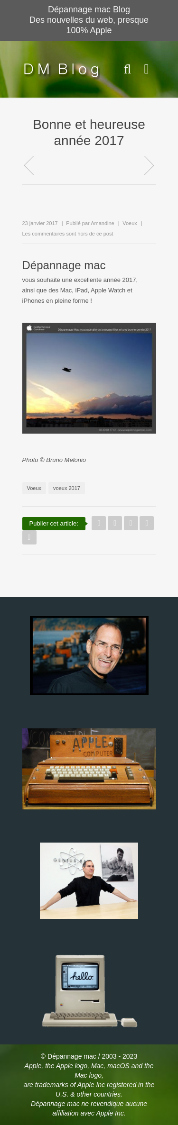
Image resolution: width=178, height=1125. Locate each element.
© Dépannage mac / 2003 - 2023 (89, 1056)
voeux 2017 (66, 488)
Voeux (129, 223)
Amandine (102, 223)
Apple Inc (92, 1085)
